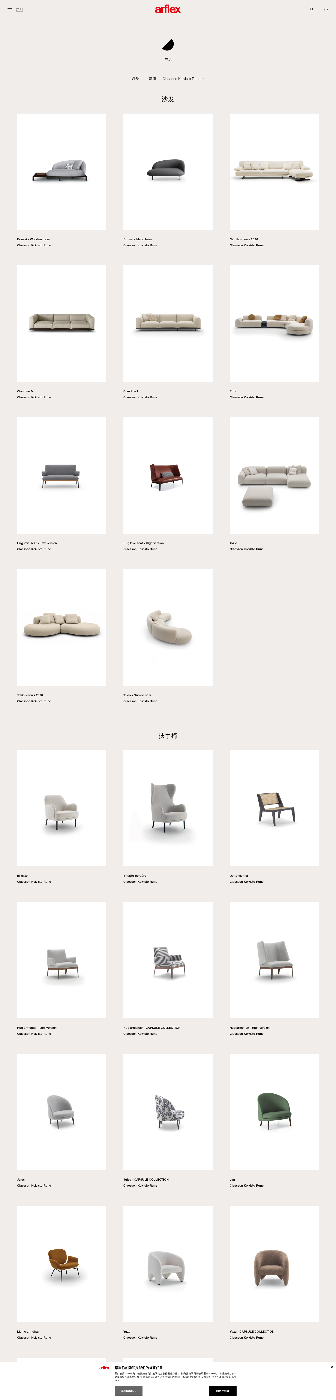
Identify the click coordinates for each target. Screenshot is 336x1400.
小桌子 (159, 79)
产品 (19, 10)
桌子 (144, 79)
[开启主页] (10, 9)
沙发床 (118, 79)
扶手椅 (79, 79)
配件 (196, 79)
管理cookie (128, 1391)
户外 (210, 79)
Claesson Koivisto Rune (253, 79)
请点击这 (148, 1376)
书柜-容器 (179, 79)
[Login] (311, 9)
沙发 (64, 79)
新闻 (224, 79)
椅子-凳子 (99, 79)
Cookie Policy (210, 1376)
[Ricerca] (326, 9)
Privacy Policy (189, 1376)
